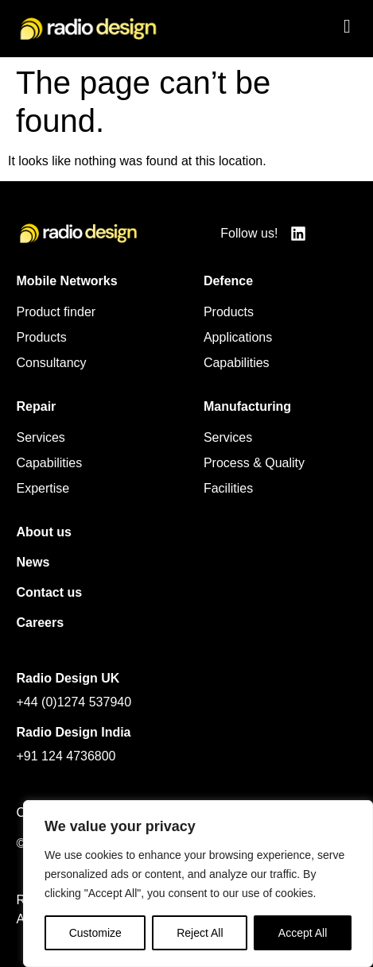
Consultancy (52, 362)
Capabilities (237, 362)
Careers (40, 622)
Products (42, 337)
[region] (198, 883)
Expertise (43, 488)
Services (41, 437)
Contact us (50, 592)
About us (44, 532)
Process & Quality (254, 463)
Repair (36, 406)
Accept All (302, 932)
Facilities (228, 488)
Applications (238, 337)
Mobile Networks (67, 281)
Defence (228, 281)
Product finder (56, 312)
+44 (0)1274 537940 (74, 702)
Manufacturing (247, 406)
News (33, 562)
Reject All (200, 932)
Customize (95, 932)
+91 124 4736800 (66, 756)
